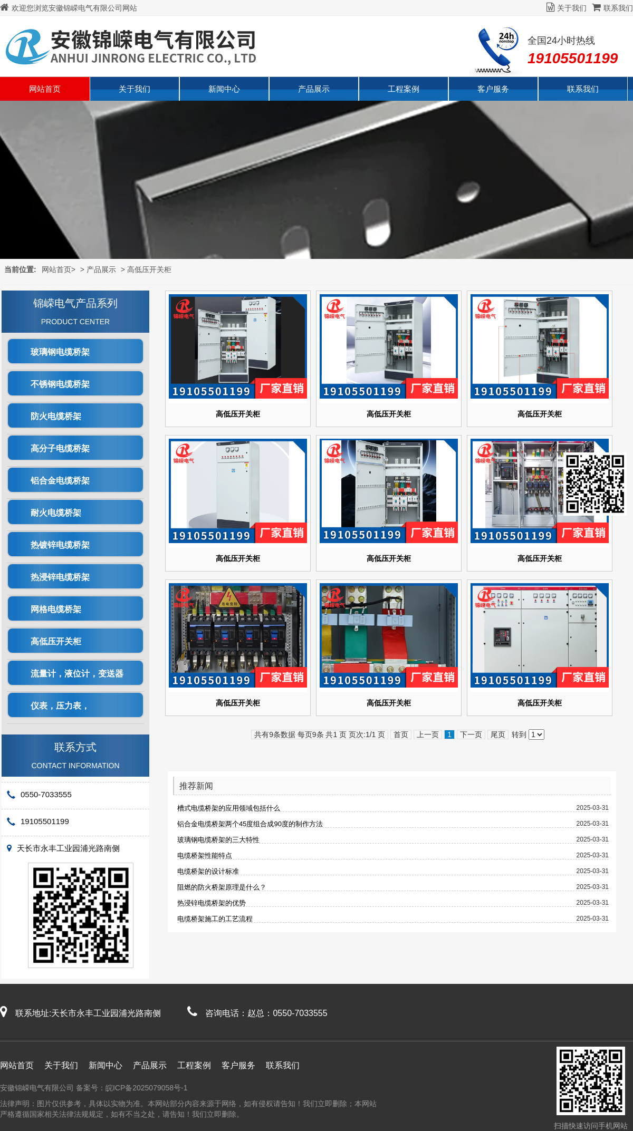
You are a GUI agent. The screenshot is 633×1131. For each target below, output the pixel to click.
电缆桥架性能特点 (204, 855)
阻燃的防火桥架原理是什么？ (221, 887)
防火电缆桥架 (56, 416)
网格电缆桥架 (56, 609)
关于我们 (566, 8)
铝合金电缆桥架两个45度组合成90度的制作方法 (250, 824)
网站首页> (58, 269)
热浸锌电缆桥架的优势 (211, 903)
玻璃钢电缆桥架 (60, 351)
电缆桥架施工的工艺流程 (215, 919)
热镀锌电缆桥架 (60, 544)
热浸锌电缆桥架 (60, 577)
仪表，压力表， (60, 705)
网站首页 (45, 88)
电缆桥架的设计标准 (208, 871)
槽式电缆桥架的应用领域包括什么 (228, 808)
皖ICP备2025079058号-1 (147, 1088)
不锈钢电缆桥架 (60, 384)
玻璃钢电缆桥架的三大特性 (218, 840)
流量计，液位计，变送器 (77, 673)
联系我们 (612, 8)
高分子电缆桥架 (60, 448)
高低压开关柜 (149, 269)
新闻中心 (224, 88)
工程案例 (403, 88)
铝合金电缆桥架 (60, 480)
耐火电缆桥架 (56, 512)
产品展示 (314, 88)
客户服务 (493, 88)
